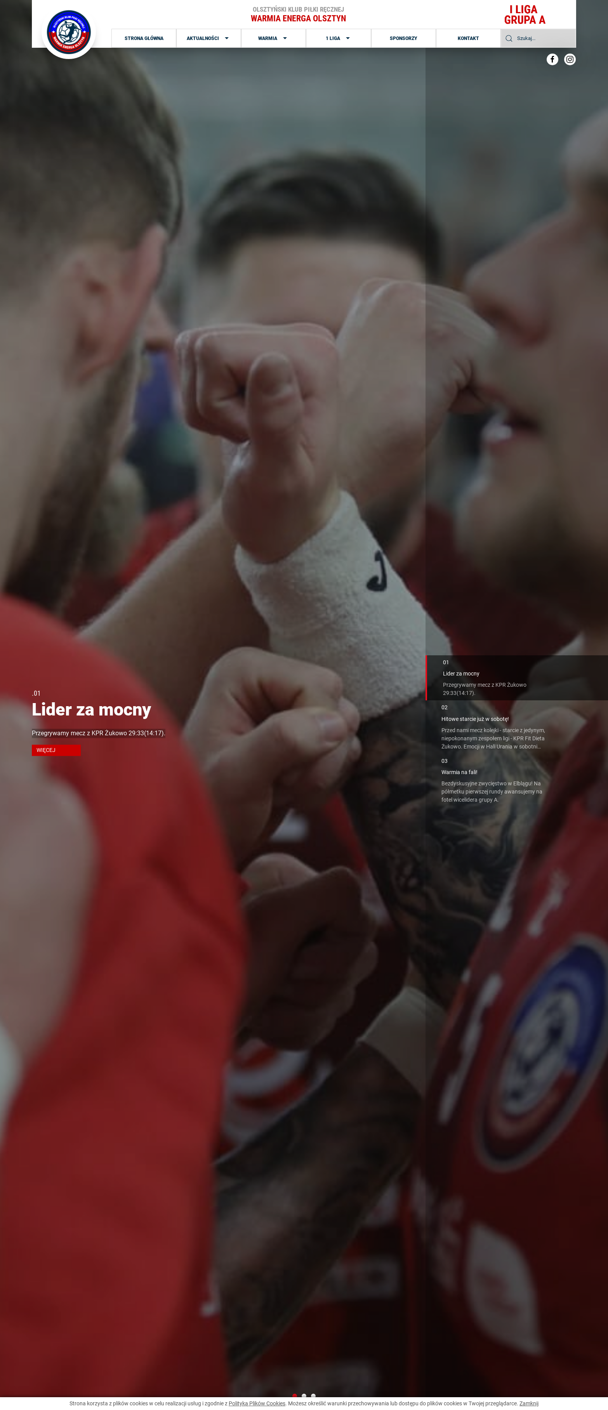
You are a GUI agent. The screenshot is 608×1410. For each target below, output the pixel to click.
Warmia (273, 38)
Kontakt (468, 38)
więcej (46, 750)
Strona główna (144, 38)
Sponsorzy (403, 38)
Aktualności (209, 38)
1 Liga (339, 38)
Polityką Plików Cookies (257, 1403)
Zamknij (529, 1403)
